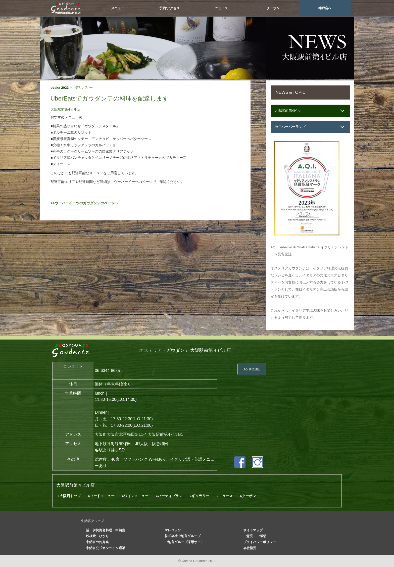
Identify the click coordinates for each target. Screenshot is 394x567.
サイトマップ (253, 530)
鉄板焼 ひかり (97, 536)
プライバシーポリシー (259, 542)
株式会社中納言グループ (183, 536)
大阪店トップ (70, 496)
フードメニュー (102, 496)
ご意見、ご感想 (254, 536)
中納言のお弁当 (97, 542)
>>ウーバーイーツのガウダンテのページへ (84, 203)
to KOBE (252, 369)
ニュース (221, 8)
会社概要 (249, 548)
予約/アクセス (169, 8)
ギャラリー (200, 496)
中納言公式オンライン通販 (105, 548)
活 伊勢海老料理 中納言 (105, 530)
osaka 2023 (60, 87)
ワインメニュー (136, 496)
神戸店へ (324, 8)
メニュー (117, 8)
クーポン (273, 8)
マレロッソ (173, 530)
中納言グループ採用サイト (184, 542)
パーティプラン (170, 496)
